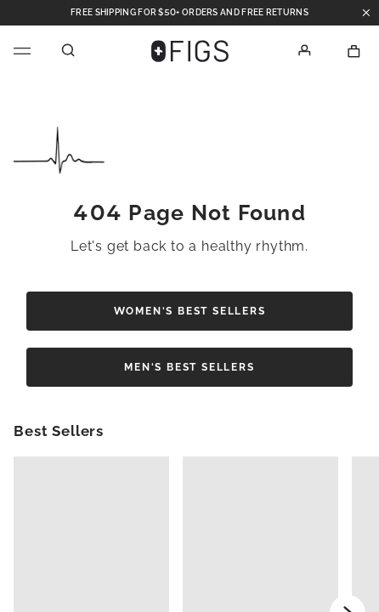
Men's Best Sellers (189, 367)
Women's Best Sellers (190, 311)
